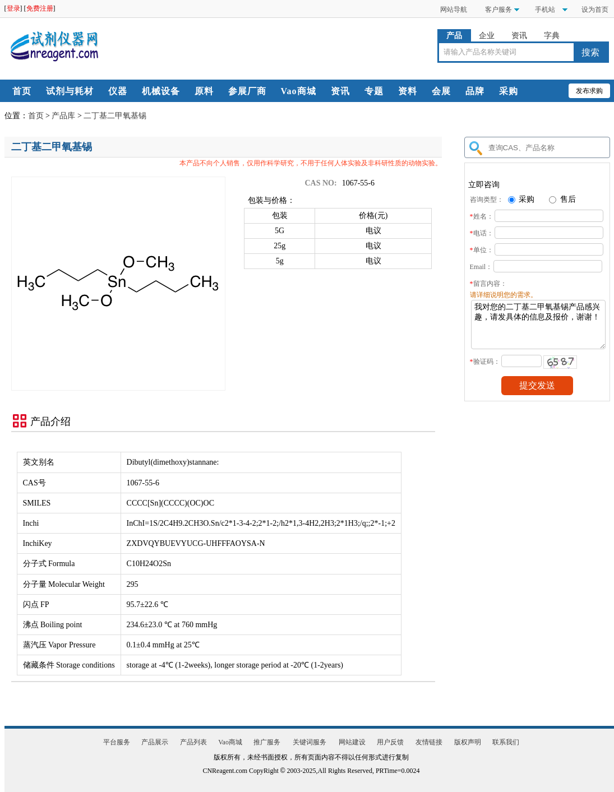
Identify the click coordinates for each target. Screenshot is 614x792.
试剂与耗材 (70, 91)
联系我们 (505, 742)
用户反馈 (390, 742)
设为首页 (594, 9)
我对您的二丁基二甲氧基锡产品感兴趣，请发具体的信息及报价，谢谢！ (538, 329)
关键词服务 (309, 742)
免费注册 (39, 8)
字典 (552, 35)
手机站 (544, 9)
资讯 (519, 35)
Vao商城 (298, 91)
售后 (562, 199)
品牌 (474, 91)
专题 (374, 91)
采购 (508, 91)
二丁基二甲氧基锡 (115, 116)
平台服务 (116, 742)
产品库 (63, 116)
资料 (407, 91)
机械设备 (161, 91)
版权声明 (467, 742)
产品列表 (193, 742)
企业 (487, 35)
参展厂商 (247, 91)
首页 (21, 91)
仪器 (117, 91)
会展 (441, 91)
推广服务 (266, 742)
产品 (454, 35)
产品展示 (154, 742)
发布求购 (589, 91)
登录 (13, 8)
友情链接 (429, 742)
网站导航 (453, 9)
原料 (204, 91)
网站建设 (352, 742)
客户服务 (498, 9)
